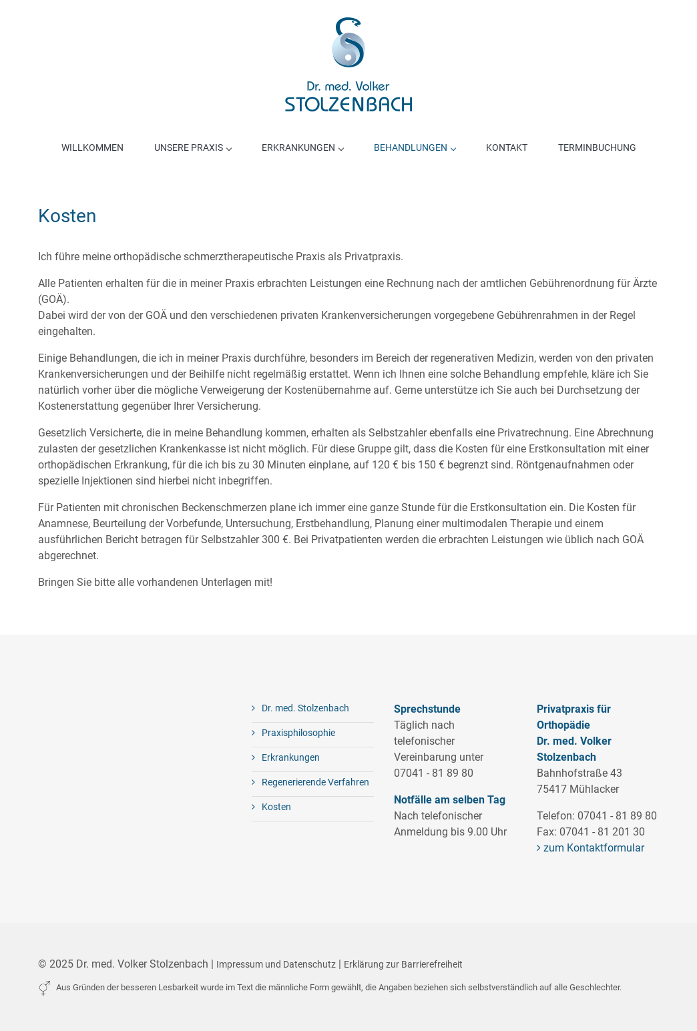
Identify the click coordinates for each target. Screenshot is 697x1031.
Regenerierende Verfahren (310, 782)
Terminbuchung (597, 147)
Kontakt (506, 147)
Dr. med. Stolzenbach (300, 708)
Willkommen (92, 147)
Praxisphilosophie (293, 732)
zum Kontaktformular (590, 847)
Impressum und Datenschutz (276, 964)
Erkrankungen (302, 147)
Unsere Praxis (192, 147)
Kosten (271, 806)
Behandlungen (414, 147)
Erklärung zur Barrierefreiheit (403, 964)
